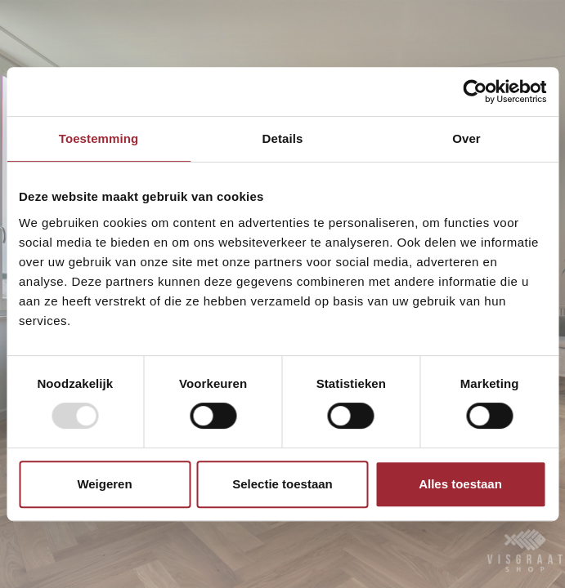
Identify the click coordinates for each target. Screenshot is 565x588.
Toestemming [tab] (99, 138)
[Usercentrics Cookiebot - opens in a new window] (474, 91)
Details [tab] (282, 138)
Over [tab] (466, 138)
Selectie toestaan (282, 484)
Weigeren (104, 484)
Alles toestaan (460, 484)
